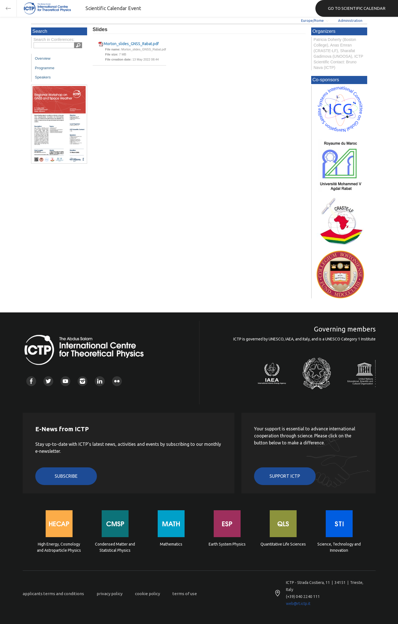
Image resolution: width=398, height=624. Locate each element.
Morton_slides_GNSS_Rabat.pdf (131, 43)
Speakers (43, 77)
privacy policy (109, 593)
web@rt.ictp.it (298, 603)
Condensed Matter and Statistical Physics (115, 547)
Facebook (31, 381)
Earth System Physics (227, 544)
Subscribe (66, 476)
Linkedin (99, 381)
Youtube (65, 381)
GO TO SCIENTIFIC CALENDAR (356, 8)
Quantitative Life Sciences (283, 544)
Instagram (82, 381)
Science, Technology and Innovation (339, 547)
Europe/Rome (312, 20)
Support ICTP (284, 476)
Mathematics (171, 544)
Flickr (117, 381)
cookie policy (147, 593)
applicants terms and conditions (53, 593)
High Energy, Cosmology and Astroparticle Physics (59, 547)
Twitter (48, 381)
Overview (43, 58)
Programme (45, 68)
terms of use (185, 593)
